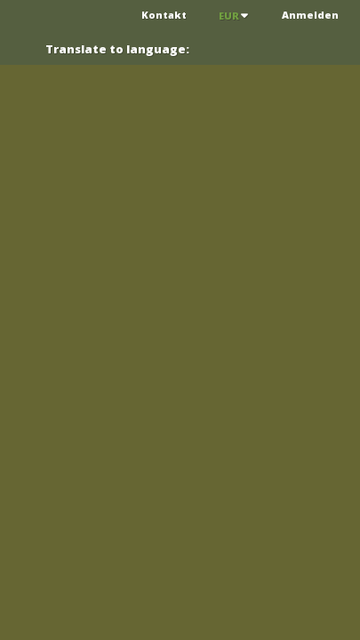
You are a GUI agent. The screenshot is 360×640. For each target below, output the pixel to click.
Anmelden (310, 14)
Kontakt (164, 14)
